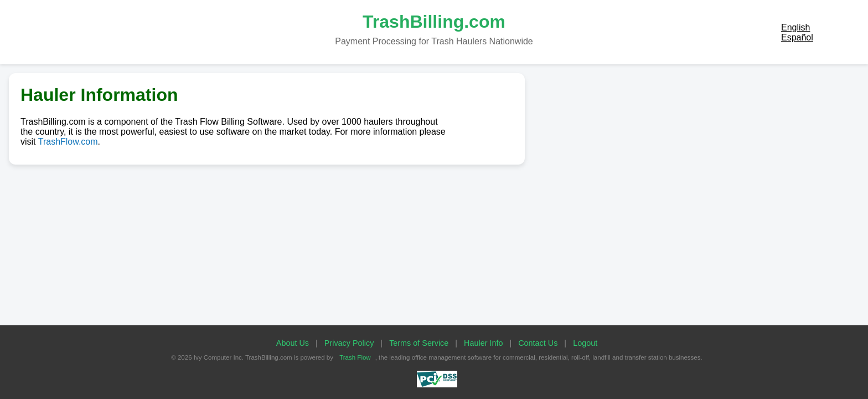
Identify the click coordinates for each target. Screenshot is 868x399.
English (795, 27)
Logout (585, 343)
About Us (292, 343)
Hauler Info (483, 343)
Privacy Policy (349, 343)
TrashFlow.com (68, 141)
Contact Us (537, 343)
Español (797, 37)
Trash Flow (355, 357)
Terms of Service (418, 343)
